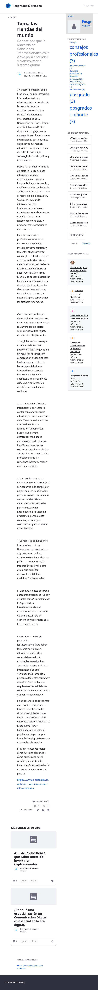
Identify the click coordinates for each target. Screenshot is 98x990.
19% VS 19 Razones (79, 175)
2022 (73, 42)
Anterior (73, 243)
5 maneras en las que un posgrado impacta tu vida (79, 185)
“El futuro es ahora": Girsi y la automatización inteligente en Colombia (79, 166)
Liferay (22, 982)
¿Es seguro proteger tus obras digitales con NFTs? (79, 147)
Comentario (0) (40, 801)
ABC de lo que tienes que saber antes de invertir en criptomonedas (29, 858)
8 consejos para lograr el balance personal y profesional (79, 194)
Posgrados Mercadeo (33, 73)
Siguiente (86, 243)
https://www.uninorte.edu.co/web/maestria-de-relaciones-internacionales (33, 784)
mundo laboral (77, 89)
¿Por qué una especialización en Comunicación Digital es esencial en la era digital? (30, 917)
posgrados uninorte (81, 114)
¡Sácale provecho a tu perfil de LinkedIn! (79, 138)
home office (76, 81)
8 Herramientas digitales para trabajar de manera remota (79, 204)
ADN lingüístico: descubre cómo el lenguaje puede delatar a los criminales (79, 222)
